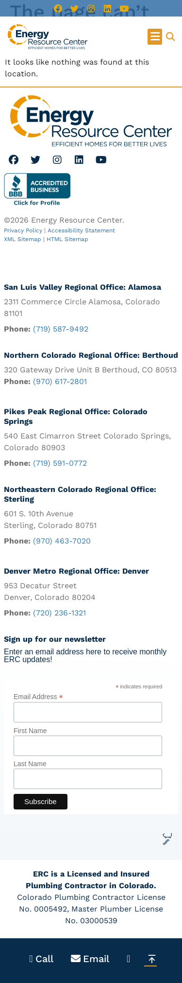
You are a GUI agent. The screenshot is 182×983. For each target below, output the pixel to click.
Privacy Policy (23, 230)
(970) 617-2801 (60, 381)
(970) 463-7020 (62, 540)
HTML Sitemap (67, 239)
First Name (30, 730)
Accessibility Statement (81, 230)
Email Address (38, 696)
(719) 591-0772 (60, 463)
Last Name (30, 763)
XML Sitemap (22, 239)
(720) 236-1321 (59, 612)
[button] (155, 37)
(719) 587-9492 (60, 329)
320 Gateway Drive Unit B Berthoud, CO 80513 (90, 369)
